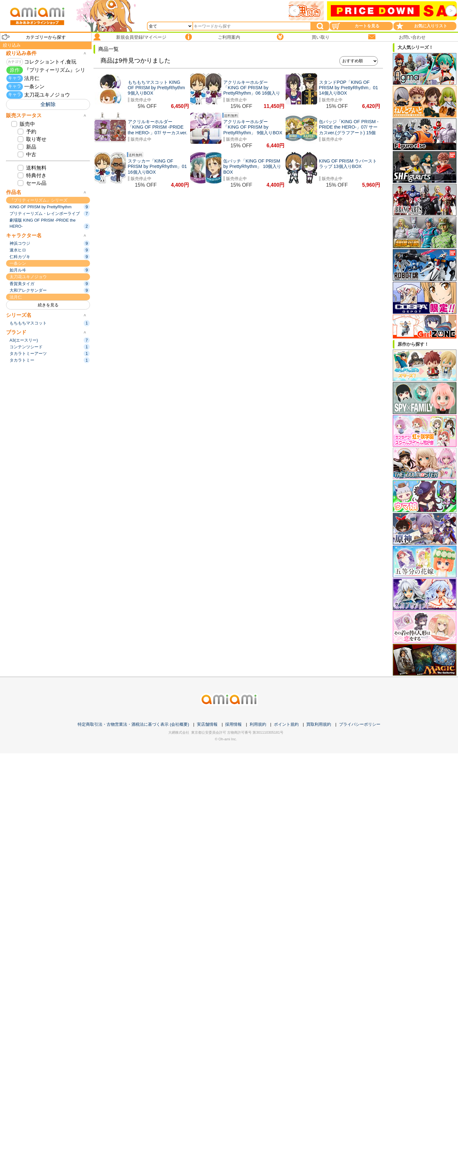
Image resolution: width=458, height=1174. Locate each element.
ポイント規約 (286, 724)
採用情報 (233, 724)
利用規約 (258, 724)
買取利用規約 (318, 724)
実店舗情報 (207, 724)
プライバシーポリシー (359, 724)
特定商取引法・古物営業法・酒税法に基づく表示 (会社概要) (133, 724)
